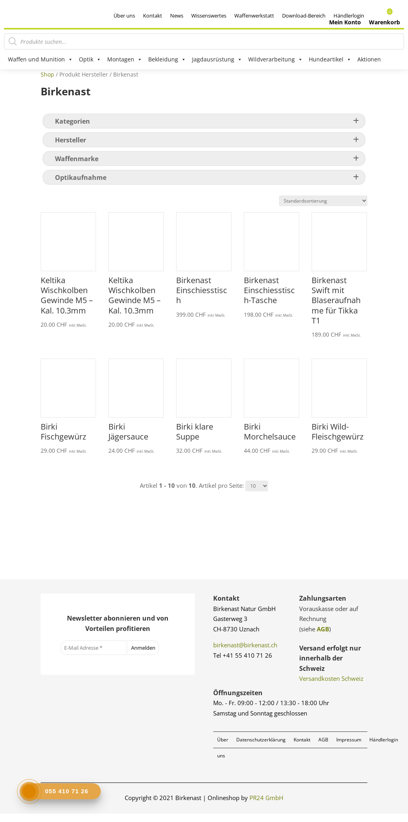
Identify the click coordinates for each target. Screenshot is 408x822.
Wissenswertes (208, 15)
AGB (323, 637)
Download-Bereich (304, 15)
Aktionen (369, 59)
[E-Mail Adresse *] (94, 656)
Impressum (348, 747)
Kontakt (152, 15)
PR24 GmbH (266, 806)
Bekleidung (167, 59)
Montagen (124, 59)
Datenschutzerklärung (261, 747)
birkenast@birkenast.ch (245, 653)
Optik (90, 59)
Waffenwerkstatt (254, 15)
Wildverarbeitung (275, 59)
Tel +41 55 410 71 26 (242, 663)
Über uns (124, 15)
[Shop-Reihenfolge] (323, 209)
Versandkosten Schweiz (331, 687)
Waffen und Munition (40, 59)
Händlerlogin (383, 747)
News (176, 15)
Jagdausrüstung (217, 59)
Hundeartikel (330, 59)
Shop (47, 82)
